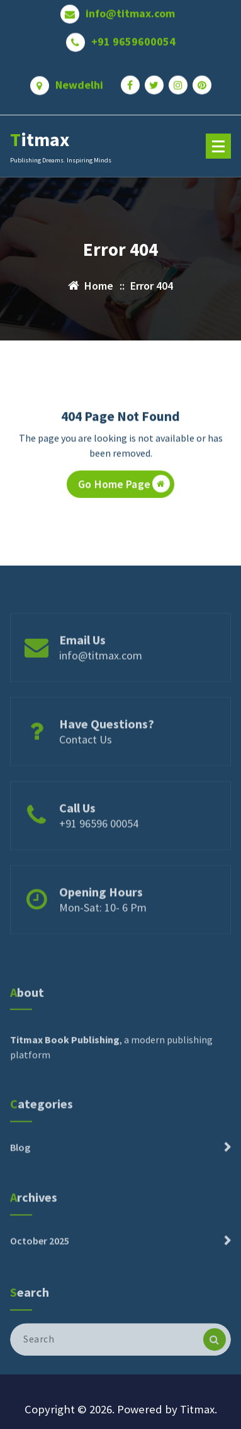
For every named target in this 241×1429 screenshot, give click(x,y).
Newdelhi (79, 81)
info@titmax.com (130, 9)
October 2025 (39, 1259)
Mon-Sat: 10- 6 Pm (103, 927)
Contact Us (85, 759)
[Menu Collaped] (218, 146)
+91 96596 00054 (98, 843)
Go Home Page (124, 487)
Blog (20, 1165)
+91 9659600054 (133, 38)
